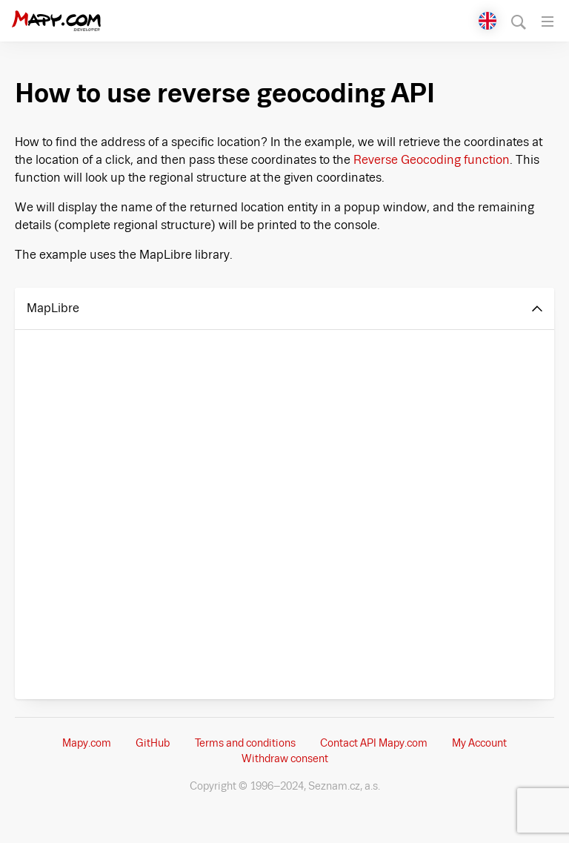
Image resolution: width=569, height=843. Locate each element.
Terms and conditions (245, 743)
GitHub (153, 743)
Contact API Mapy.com (373, 743)
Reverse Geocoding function (431, 160)
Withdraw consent (285, 758)
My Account (479, 743)
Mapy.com (86, 743)
